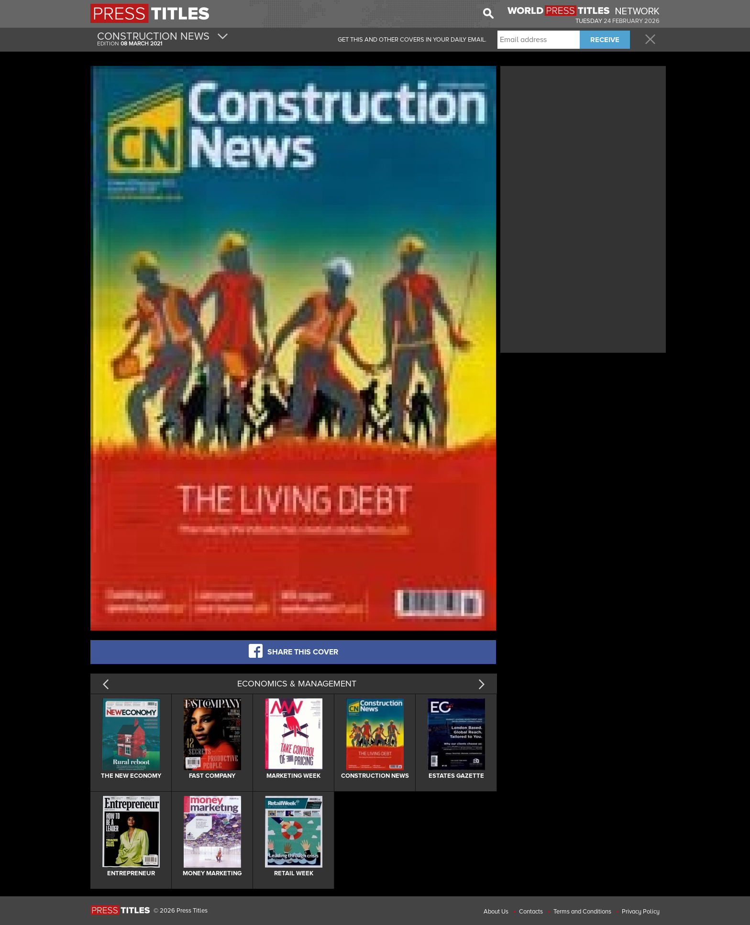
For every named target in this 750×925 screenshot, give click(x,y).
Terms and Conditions (582, 911)
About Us (496, 911)
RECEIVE (604, 39)
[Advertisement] (583, 135)
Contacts (531, 911)
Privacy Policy (641, 911)
